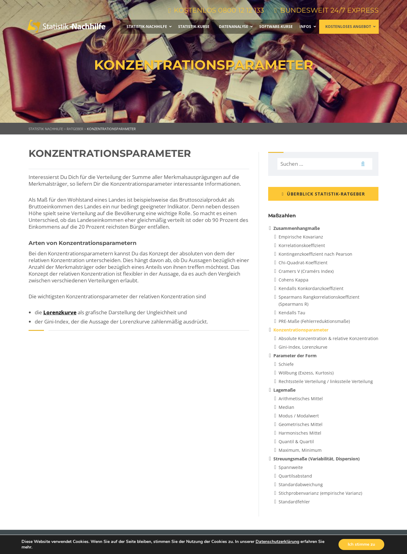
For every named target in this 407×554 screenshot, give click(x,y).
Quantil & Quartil (296, 441)
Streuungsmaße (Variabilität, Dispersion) (316, 459)
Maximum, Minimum (300, 450)
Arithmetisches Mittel (301, 398)
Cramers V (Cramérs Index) (306, 271)
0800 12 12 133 (240, 10)
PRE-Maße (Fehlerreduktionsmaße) (314, 321)
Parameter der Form (295, 355)
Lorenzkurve (59, 312)
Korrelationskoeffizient (302, 245)
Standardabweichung (301, 484)
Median (286, 407)
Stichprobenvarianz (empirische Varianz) (320, 493)
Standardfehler (294, 502)
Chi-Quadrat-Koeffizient (303, 262)
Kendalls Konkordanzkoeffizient (311, 288)
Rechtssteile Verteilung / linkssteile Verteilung (326, 381)
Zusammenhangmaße (296, 228)
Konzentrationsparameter (300, 330)
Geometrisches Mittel (301, 424)
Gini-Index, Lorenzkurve (303, 347)
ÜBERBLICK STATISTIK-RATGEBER (323, 194)
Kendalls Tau (292, 313)
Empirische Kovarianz (301, 237)
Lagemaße (284, 390)
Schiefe (286, 364)
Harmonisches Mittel (300, 433)
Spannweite (291, 467)
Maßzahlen (282, 216)
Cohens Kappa (293, 280)
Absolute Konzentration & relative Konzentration (328, 338)
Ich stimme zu (361, 544)
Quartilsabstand (295, 476)
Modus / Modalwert (299, 416)
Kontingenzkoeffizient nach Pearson (315, 254)
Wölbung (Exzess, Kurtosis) (306, 373)
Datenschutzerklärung (277, 541)
